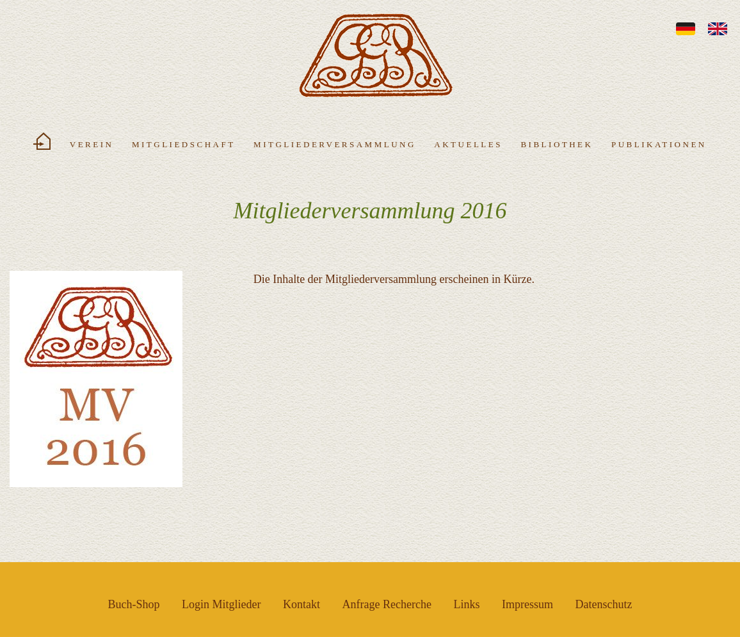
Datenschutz (603, 604)
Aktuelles (468, 144)
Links (466, 604)
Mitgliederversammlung (334, 144)
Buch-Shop (134, 604)
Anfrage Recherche (386, 604)
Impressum (527, 604)
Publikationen (659, 144)
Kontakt (301, 604)
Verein (92, 144)
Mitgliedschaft (184, 144)
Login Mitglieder (221, 604)
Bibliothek (556, 144)
